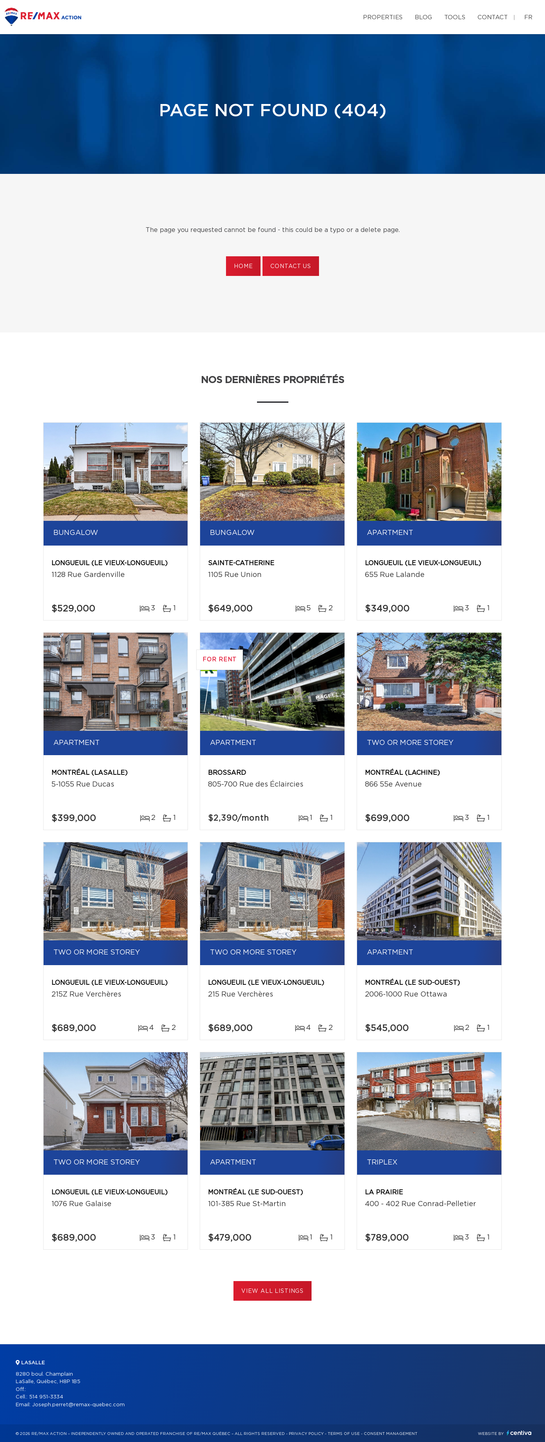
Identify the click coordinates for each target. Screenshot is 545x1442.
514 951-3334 (46, 1397)
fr (528, 17)
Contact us (290, 266)
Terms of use (344, 1434)
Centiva (519, 1432)
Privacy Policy (306, 1434)
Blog (423, 17)
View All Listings (272, 1291)
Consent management (390, 1434)
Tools (454, 17)
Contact (493, 17)
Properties (383, 17)
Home (243, 266)
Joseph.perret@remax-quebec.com (78, 1404)
